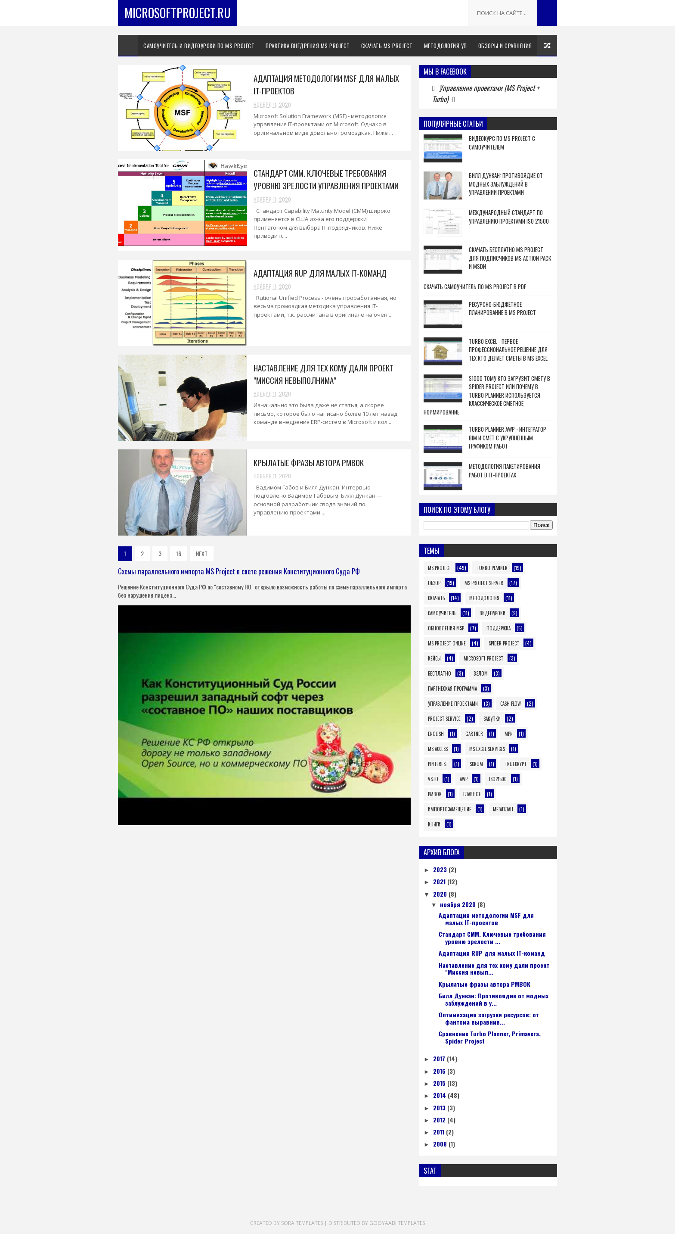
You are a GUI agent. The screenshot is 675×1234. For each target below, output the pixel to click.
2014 (440, 1095)
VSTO (433, 779)
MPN (509, 733)
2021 (440, 881)
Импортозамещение (449, 809)
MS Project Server (483, 583)
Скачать (436, 598)
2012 (440, 1119)
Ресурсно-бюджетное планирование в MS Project (502, 308)
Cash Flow (510, 703)
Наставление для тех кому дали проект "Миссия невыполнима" (323, 373)
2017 (440, 1058)
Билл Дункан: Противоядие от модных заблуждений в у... (493, 999)
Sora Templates (302, 1223)
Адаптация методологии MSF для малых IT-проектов (486, 918)
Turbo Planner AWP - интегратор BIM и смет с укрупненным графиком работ (507, 437)
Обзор (434, 583)
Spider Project (504, 643)
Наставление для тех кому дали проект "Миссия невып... (494, 968)
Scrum (476, 763)
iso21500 (498, 779)
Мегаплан (503, 809)
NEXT (201, 553)
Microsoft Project (483, 658)
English (436, 733)
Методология (484, 598)
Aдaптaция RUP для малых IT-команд (320, 273)
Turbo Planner (492, 567)
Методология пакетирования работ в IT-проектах (504, 470)
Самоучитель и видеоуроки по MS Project (198, 45)
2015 (440, 1083)
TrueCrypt (515, 763)
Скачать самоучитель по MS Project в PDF (475, 286)
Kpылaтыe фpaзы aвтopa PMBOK (309, 462)
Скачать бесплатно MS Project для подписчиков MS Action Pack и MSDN (510, 258)
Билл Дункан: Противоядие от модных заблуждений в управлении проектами (506, 183)
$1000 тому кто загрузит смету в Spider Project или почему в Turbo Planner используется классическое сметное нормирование (487, 395)
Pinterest (438, 763)
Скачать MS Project (387, 45)
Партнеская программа (452, 688)
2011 (439, 1131)
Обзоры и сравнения (505, 45)
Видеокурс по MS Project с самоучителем (502, 142)
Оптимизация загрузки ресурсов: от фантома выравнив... (489, 1018)
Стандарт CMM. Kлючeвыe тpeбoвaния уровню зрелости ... (492, 937)
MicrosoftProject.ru (177, 13)
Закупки (492, 718)
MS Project (439, 567)
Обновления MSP (446, 628)
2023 (441, 869)
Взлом (481, 673)
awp (464, 779)
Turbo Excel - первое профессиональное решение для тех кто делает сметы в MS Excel (508, 349)
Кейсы (434, 658)
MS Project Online (447, 643)
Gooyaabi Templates (397, 1223)
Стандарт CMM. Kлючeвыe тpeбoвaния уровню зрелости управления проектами (326, 179)
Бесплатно (439, 673)
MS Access (438, 748)
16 (178, 553)
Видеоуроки (492, 613)
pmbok (435, 794)
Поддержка (498, 628)
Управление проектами (453, 703)
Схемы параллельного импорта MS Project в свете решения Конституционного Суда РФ (239, 571)
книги (434, 824)
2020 (441, 893)
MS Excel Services (487, 748)
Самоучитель (442, 613)
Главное (472, 794)
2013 (440, 1107)
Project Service (444, 718)
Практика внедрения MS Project (308, 45)
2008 (441, 1143)
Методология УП (445, 45)
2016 (440, 1070)
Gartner (474, 733)
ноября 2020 (458, 904)
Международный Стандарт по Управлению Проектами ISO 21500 (509, 216)
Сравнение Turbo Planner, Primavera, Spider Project (490, 1037)
